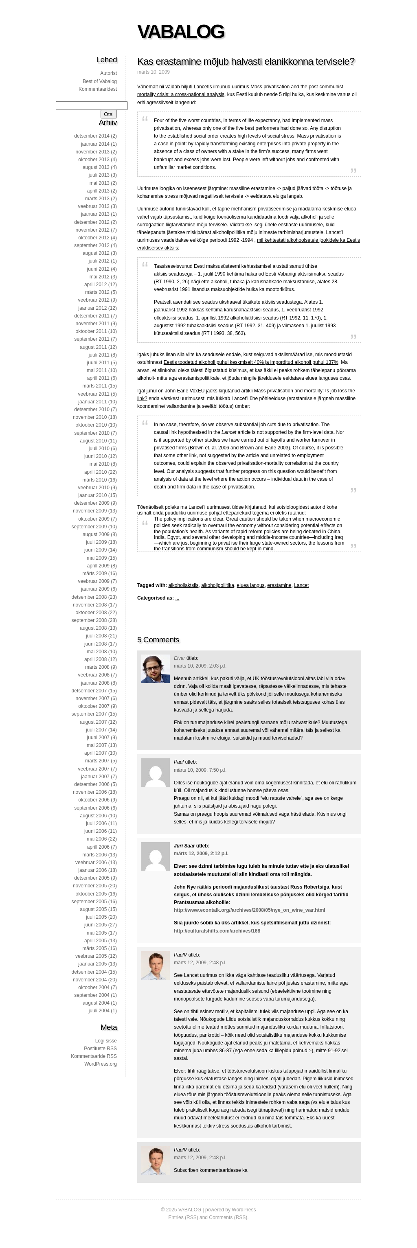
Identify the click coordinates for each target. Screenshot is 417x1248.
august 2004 (96, 1003)
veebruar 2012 (94, 300)
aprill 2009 (98, 566)
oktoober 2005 (91, 894)
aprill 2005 (95, 941)
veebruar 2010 (94, 487)
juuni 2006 (95, 831)
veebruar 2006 (91, 862)
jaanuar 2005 (92, 964)
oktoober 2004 (94, 987)
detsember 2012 (92, 222)
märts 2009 (94, 573)
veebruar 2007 (94, 769)
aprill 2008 (95, 659)
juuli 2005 (96, 917)
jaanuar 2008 (95, 683)
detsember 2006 (92, 784)
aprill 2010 (95, 472)
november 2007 (93, 698)
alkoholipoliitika (217, 585)
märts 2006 (94, 855)
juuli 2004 (99, 1011)
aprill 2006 (98, 847)
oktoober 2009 (94, 519)
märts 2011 (94, 386)
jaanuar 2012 (92, 308)
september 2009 (89, 527)
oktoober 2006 (94, 800)
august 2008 (93, 628)
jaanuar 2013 (95, 214)
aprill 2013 (98, 191)
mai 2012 (100, 277)
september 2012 (92, 245)
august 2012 (96, 253)
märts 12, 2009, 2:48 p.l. (200, 963)
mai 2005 (97, 933)
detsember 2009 (92, 503)
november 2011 (93, 323)
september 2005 (89, 901)
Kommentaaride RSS (94, 1056)
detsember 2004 (89, 972)
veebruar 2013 (94, 206)
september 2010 (92, 433)
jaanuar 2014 (95, 144)
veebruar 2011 (94, 394)
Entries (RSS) (183, 1217)
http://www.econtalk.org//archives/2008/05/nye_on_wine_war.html (249, 910)
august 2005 (93, 909)
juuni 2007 (98, 737)
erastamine (279, 585)
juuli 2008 (96, 636)
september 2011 (92, 339)
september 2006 (92, 808)
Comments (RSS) (228, 1217)
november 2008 (90, 605)
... (177, 598)
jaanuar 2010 (92, 495)
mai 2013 (100, 183)
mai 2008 (97, 652)
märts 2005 (94, 948)
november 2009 (90, 511)
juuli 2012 (99, 261)
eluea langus (251, 585)
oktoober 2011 (91, 331)
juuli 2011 (99, 355)
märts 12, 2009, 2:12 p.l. (201, 853)
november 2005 (90, 886)
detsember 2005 (92, 878)
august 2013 (96, 167)
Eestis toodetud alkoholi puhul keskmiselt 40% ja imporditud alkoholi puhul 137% (251, 362)
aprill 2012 (95, 284)
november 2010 (90, 417)
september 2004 (92, 995)
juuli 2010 (99, 448)
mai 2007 (97, 745)
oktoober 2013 (94, 159)
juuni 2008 (95, 644)
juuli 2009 (96, 542)
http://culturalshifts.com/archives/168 (217, 931)
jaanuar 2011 (92, 402)
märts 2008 (97, 667)
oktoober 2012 (94, 238)
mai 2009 (97, 558)
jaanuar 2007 (95, 776)
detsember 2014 (92, 136)
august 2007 (93, 722)
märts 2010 (94, 480)
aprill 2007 (95, 753)
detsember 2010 (92, 409)
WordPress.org (100, 1064)
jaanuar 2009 (95, 589)
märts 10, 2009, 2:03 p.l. (200, 666)
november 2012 (93, 230)
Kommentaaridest (98, 89)
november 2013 (93, 152)
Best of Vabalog (100, 81)
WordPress (244, 1210)
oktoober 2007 (94, 706)
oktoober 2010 (91, 425)
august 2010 (93, 441)
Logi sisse (106, 1041)
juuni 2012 (98, 269)
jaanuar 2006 (92, 870)
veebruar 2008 (94, 675)
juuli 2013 (99, 175)
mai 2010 (100, 464)
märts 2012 (97, 292)
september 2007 (89, 714)
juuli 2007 (96, 730)
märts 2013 (97, 198)
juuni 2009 (95, 550)
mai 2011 (97, 370)
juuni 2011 (98, 363)
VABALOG (180, 31)
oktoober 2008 (91, 612)
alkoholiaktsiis (183, 585)
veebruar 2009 (94, 581)
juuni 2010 (95, 456)
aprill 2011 (98, 378)
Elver (179, 658)
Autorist (108, 73)
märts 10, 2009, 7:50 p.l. (200, 770)
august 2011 (93, 347)
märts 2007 (97, 761)
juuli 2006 (96, 823)
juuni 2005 (95, 925)
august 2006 (93, 816)
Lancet (301, 585)
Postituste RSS (100, 1048)
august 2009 (96, 534)
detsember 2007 (89, 691)
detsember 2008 (89, 597)
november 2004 (90, 980)
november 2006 (90, 792)
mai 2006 (97, 839)
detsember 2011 (92, 316)
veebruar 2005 (91, 956)
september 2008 (89, 620)
